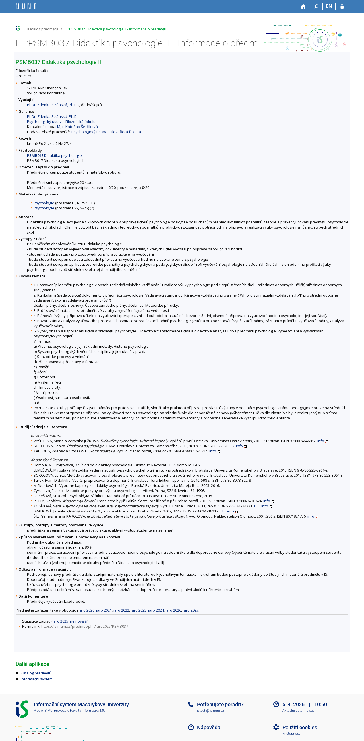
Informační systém (37, 679)
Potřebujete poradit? (220, 704)
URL (257, 506)
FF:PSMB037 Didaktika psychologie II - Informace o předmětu (116, 29)
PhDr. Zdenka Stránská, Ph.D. (52, 104)
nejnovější (78, 621)
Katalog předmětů (42, 29)
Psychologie (44, 202)
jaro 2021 (104, 610)
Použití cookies (299, 727)
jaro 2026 (173, 610)
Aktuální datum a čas (298, 711)
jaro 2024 (156, 610)
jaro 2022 (121, 610)
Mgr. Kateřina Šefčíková (77, 126)
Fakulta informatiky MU (87, 711)
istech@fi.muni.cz (210, 711)
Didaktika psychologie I (55, 155)
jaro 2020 (86, 610)
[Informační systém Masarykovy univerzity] (26, 6)
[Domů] (303, 6)
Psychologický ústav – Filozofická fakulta (62, 121)
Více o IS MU (43, 711)
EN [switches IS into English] (329, 6)
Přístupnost (291, 734)
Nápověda (208, 727)
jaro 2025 (60, 621)
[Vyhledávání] (316, 6)
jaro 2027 (190, 610)
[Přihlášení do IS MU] (342, 6)
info (320, 440)
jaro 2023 (138, 610)
